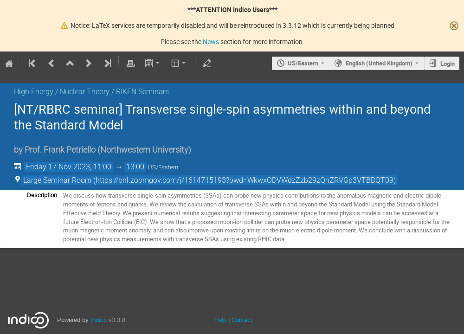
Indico (98, 320)
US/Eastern (303, 63)
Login (447, 63)
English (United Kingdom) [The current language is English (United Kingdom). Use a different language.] (379, 63)
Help (220, 320)
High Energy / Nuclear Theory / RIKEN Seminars (91, 91)
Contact (242, 320)
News (211, 41)
